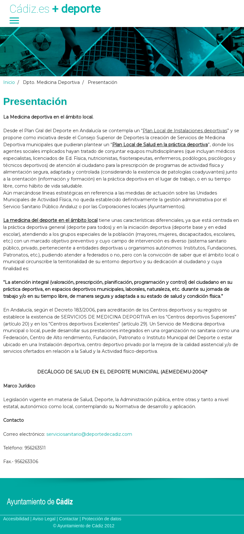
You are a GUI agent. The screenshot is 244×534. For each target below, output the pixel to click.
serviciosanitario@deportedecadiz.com (89, 434)
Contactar (68, 518)
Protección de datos (101, 518)
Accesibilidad (16, 518)
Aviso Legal (43, 518)
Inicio (9, 82)
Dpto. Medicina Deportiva (51, 82)
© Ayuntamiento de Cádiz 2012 (83, 525)
